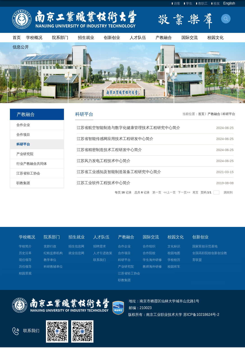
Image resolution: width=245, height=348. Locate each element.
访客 (177, 3)
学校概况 (36, 37)
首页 (17, 37)
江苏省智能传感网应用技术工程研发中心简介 (115, 139)
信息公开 (21, 47)
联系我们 (31, 330)
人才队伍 (140, 37)
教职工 (203, 3)
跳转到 (229, 192)
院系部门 (62, 37)
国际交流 (191, 37)
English (229, 3)
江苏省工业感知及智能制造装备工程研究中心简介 (119, 172)
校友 (216, 3)
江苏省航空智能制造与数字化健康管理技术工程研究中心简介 (128, 128)
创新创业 (114, 37)
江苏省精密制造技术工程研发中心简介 (109, 150)
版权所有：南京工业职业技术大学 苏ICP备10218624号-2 (173, 314)
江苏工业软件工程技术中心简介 (103, 183)
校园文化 (217, 37)
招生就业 (88, 37)
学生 (189, 3)
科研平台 (228, 114)
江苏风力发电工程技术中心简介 (103, 161)
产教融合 (166, 37)
